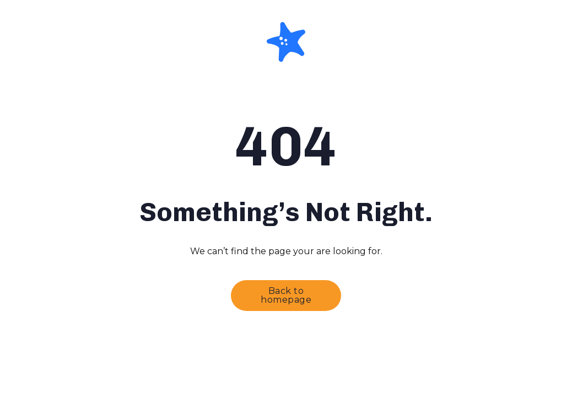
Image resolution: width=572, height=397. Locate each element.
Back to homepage (286, 295)
